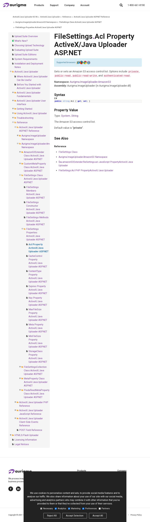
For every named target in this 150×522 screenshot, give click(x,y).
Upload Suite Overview (26, 36)
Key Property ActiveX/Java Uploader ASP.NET (38, 301)
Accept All (98, 515)
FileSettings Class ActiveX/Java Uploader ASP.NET (80, 22)
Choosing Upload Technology (29, 45)
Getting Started (24, 108)
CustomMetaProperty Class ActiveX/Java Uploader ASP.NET (35, 167)
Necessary (46, 508)
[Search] (121, 5)
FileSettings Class (68, 152)
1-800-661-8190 (136, 5)
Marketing (74, 508)
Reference (66, 17)
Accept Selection (74, 515)
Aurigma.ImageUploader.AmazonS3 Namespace (36, 22)
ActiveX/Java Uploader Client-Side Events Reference (31, 422)
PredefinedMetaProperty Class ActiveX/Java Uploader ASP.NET (37, 394)
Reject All (52, 515)
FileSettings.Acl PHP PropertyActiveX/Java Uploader (86, 170)
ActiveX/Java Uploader (50, 17)
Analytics (60, 508)
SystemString (69, 115)
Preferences (89, 508)
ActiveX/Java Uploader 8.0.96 (25, 17)
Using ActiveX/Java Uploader (32, 113)
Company (69, 5)
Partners (104, 508)
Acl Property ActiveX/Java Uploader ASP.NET (39, 248)
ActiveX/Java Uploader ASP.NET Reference (92, 17)
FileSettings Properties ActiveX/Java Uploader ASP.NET (38, 27)
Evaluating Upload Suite (27, 50)
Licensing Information (26, 439)
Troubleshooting (25, 118)
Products (39, 5)
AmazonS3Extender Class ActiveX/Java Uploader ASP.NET (34, 156)
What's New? (21, 40)
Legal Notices (22, 444)
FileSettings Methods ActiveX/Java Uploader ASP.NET (37, 221)
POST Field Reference (30, 430)
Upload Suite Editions (25, 54)
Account (84, 5)
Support (54, 5)
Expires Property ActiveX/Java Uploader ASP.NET (38, 290)
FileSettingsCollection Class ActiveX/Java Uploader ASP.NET (35, 370)
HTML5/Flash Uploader (27, 435)
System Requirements (26, 59)
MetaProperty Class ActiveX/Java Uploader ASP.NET (35, 382)
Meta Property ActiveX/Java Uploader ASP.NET (38, 328)
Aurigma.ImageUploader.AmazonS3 (90, 81)
